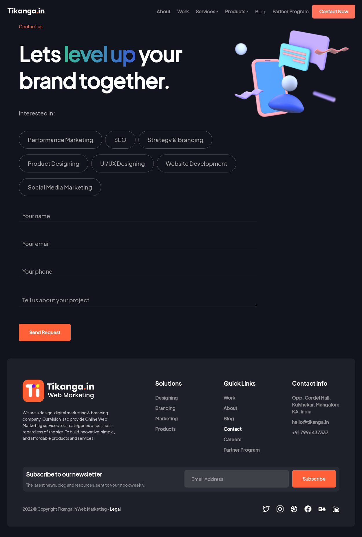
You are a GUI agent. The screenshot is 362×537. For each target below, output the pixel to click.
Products (165, 429)
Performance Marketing (60, 139)
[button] (207, 11)
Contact (233, 429)
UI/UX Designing (122, 163)
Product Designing (53, 163)
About (163, 11)
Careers (232, 439)
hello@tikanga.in (310, 422)
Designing (166, 398)
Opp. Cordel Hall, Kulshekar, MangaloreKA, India (315, 405)
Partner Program (291, 11)
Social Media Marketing (60, 187)
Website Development (196, 163)
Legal (115, 509)
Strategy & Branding (175, 139)
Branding (165, 408)
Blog (229, 418)
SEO (120, 139)
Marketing (166, 418)
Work (183, 11)
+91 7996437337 (310, 432)
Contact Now (333, 11)
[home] (26, 12)
